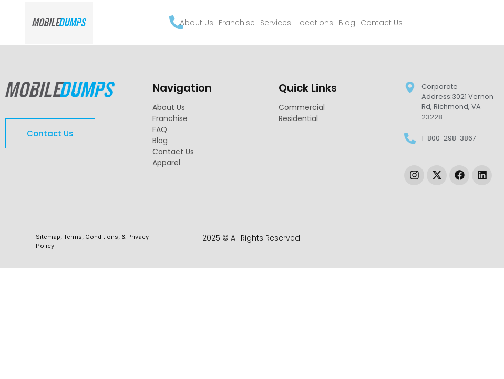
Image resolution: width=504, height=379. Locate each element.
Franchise (237, 22)
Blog (346, 22)
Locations (314, 22)
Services (275, 22)
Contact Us (382, 22)
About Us (196, 22)
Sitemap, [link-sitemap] (50, 237)
